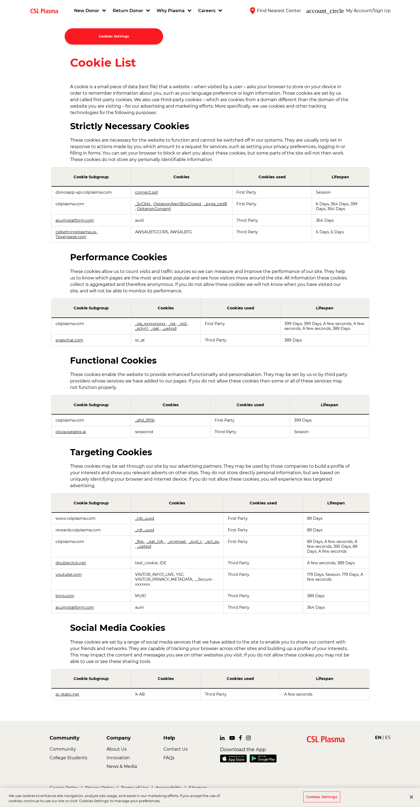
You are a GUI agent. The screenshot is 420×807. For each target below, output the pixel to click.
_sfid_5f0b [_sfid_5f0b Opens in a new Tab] (145, 420)
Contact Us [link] (175, 749)
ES (388, 737)
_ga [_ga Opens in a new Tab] (172, 323)
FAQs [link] (168, 757)
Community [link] (63, 749)
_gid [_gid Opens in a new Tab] (183, 323)
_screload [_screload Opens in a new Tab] (177, 541)
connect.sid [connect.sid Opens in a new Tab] (146, 192)
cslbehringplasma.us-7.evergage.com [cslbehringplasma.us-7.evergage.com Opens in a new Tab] (77, 234)
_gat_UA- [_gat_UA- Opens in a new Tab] (156, 541)
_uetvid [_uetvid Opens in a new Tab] (169, 328)
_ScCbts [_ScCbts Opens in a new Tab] (143, 203)
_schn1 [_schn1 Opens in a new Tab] (142, 328)
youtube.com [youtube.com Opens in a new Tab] (69, 574)
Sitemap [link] (198, 788)
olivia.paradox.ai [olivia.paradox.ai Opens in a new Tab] (71, 431)
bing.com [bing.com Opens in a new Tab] (65, 595)
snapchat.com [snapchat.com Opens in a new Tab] (69, 340)
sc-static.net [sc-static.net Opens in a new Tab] (67, 694)
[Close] (411, 799)
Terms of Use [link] (135, 788)
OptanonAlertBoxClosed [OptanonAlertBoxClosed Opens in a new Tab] (177, 203)
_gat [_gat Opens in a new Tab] (155, 328)
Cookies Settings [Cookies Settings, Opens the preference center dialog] (321, 798)
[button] (90, 11)
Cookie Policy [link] (64, 788)
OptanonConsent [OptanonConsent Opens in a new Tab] (154, 208)
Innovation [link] (118, 757)
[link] (46, 10)
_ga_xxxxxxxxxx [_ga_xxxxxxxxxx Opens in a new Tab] (151, 323)
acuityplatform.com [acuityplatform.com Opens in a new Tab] (75, 220)
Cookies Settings (114, 36)
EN (378, 737)
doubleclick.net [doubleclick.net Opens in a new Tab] (71, 562)
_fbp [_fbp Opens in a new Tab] (140, 541)
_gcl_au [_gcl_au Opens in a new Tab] (212, 541)
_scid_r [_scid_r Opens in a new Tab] (196, 541)
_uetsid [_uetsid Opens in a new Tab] (144, 546)
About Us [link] (116, 749)
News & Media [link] (121, 766)
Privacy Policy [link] (99, 788)
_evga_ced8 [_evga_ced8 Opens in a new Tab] (215, 203)
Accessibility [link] (169, 788)
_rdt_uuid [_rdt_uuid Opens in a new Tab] (144, 518)
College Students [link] (68, 757)
